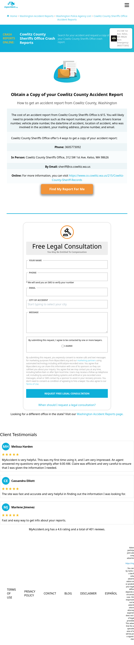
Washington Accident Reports (37, 16)
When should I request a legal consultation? (67, 405)
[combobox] (67, 304)
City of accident (38, 300)
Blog (68, 593)
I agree (69, 346)
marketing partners (86, 360)
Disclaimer (88, 593)
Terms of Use (32, 384)
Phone (32, 273)
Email (32, 288)
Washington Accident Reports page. (100, 414)
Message (34, 312)
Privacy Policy (29, 593)
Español (111, 593)
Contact (50, 593)
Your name (35, 260)
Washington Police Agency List (73, 16)
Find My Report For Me (67, 189)
